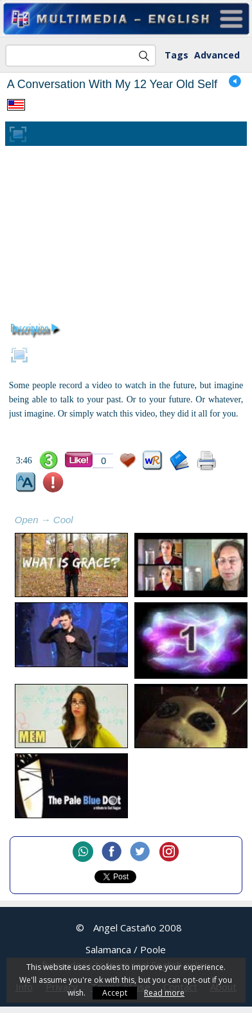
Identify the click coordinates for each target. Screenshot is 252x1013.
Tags (176, 55)
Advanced (217, 55)
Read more (164, 992)
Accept (114, 992)
